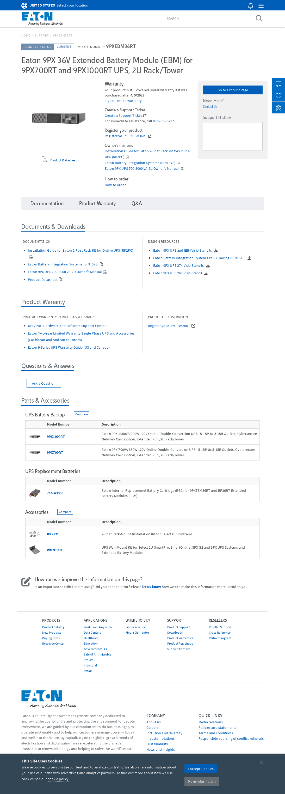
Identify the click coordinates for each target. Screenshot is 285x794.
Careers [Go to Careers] (152, 727)
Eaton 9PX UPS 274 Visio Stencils (179, 265)
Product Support (178, 627)
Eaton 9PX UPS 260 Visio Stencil (178, 273)
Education (91, 643)
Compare (81, 414)
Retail (88, 671)
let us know (151, 586)
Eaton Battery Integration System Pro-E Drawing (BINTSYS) (199, 258)
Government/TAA (95, 649)
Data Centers (92, 632)
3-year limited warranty (123, 101)
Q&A (137, 203)
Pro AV (88, 660)
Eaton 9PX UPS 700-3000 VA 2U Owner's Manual (142, 168)
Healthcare (91, 638)
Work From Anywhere (98, 627)
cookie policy (58, 779)
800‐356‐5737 (163, 121)
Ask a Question (43, 383)
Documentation (47, 203)
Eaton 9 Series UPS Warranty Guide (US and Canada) (69, 347)
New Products (51, 632)
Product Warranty (97, 203)
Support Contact (178, 649)
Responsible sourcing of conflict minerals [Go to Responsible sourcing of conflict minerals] (231, 738)
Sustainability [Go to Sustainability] (157, 744)
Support (42, 35)
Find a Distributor (137, 632)
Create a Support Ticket (123, 115)
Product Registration (181, 643)
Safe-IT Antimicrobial (98, 654)
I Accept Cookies (201, 768)
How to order (115, 185)
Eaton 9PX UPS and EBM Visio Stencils (183, 250)
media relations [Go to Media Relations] (211, 722)
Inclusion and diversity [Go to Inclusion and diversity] (164, 733)
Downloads (175, 632)
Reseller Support (220, 627)
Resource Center (53, 643)
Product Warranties (180, 638)
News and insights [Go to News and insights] (160, 749)
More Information (202, 781)
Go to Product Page (233, 90)
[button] (261, 6)
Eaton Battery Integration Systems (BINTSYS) (140, 163)
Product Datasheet (63, 160)
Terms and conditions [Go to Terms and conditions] (216, 733)
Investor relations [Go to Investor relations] (160, 738)
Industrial (90, 665)
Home (25, 35)
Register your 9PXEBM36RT (126, 136)
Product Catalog (53, 627)
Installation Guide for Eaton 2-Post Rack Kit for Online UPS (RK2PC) (80, 250)
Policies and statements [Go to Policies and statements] (217, 727)
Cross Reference (220, 632)
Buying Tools (51, 638)
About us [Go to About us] (153, 722)
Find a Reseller (135, 627)
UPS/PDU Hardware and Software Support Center (67, 325)
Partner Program (220, 638)
